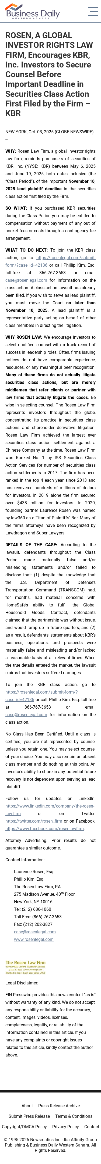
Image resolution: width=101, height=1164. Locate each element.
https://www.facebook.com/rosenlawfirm (44, 828)
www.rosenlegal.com (34, 939)
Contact (91, 1126)
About (27, 1105)
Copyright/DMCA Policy (24, 1126)
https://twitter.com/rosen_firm (33, 821)
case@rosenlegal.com (26, 280)
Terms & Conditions (73, 1116)
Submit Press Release (29, 1116)
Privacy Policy (65, 1126)
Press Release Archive (59, 1105)
